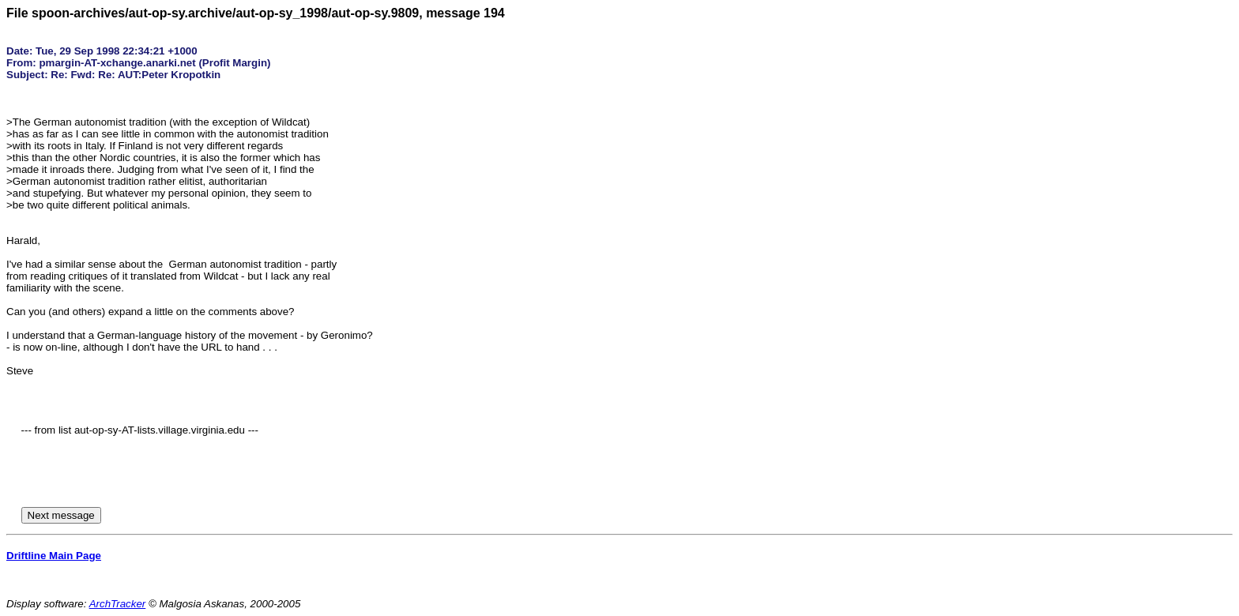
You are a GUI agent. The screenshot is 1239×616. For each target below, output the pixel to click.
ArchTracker (117, 604)
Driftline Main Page (53, 556)
